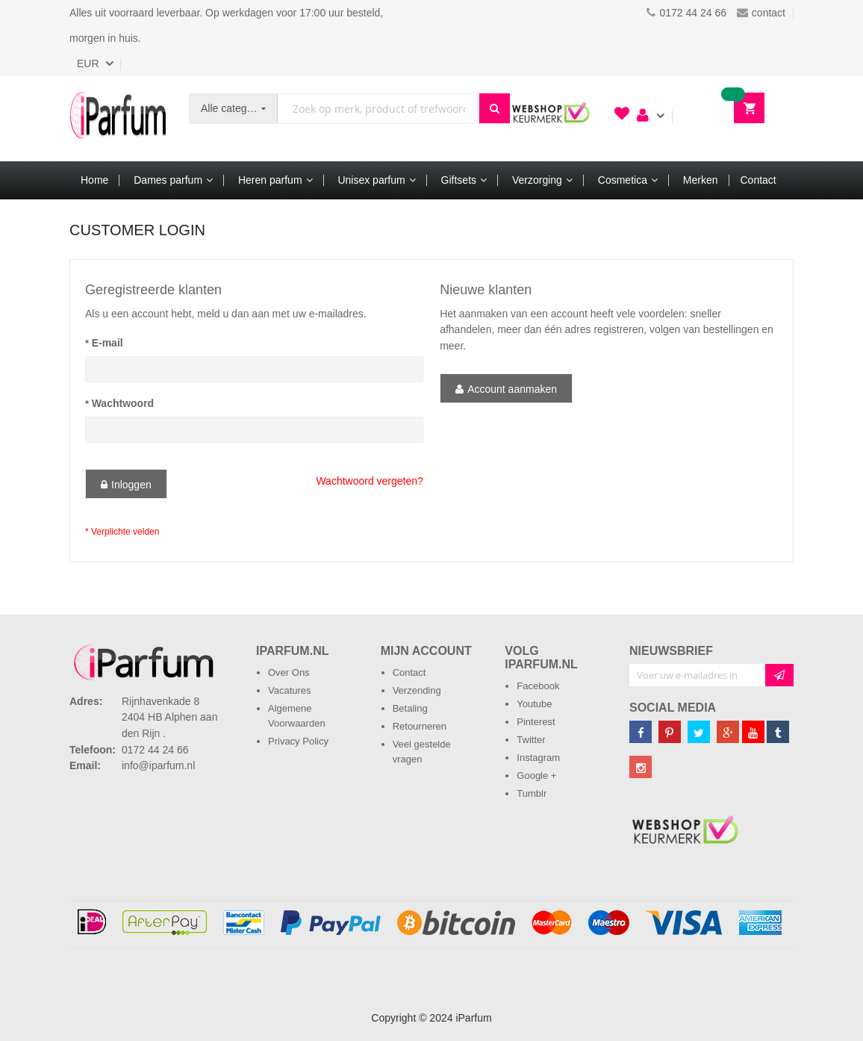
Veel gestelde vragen (422, 752)
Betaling (410, 708)
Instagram (538, 757)
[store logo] (117, 118)
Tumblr (531, 793)
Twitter (531, 739)
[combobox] (378, 108)
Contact (409, 672)
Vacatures (289, 690)
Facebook (538, 686)
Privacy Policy (298, 741)
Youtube (534, 703)
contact (761, 13)
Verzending (417, 690)
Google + (536, 775)
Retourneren (419, 726)
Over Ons (289, 672)
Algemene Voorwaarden (296, 716)
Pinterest (536, 721)
